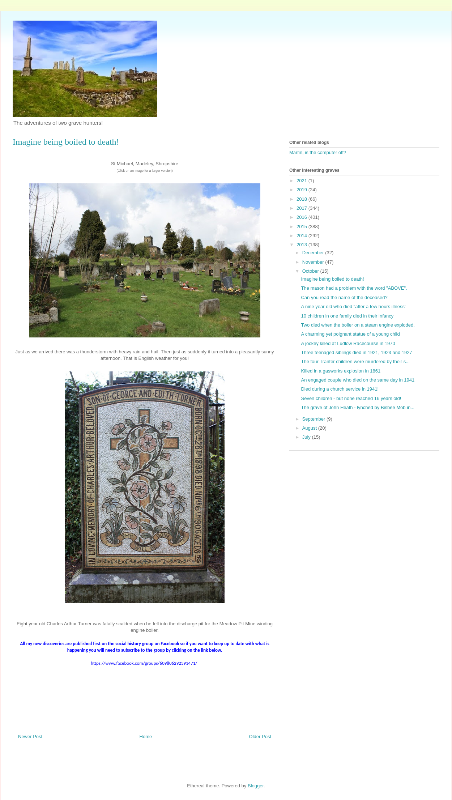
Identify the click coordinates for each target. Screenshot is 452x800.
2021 (302, 180)
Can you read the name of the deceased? (344, 297)
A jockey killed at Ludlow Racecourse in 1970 (348, 343)
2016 (302, 217)
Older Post (260, 736)
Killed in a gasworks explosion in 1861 (340, 371)
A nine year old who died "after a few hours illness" (353, 306)
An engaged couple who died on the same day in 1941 (357, 380)
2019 (302, 189)
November (313, 262)
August (310, 428)
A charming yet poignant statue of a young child (350, 334)
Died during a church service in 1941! (340, 389)
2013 (302, 244)
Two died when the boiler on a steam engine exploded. (357, 325)
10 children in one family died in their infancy (347, 316)
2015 (302, 226)
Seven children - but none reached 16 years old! (351, 398)
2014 (302, 235)
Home (146, 736)
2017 (302, 208)
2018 (302, 199)
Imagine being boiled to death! (332, 279)
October (311, 271)
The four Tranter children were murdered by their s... (355, 361)
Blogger (256, 785)
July (307, 437)
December (313, 252)
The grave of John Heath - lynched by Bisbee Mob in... (357, 407)
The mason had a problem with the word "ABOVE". (354, 288)
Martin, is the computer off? (317, 152)
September (314, 419)
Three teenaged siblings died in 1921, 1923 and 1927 (356, 352)
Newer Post (30, 736)
